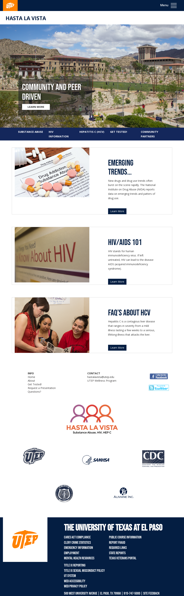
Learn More (117, 211)
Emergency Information (78, 548)
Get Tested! (35, 384)
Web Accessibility (74, 581)
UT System (70, 576)
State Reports (117, 553)
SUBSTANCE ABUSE (30, 132)
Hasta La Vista (26, 18)
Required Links (118, 548)
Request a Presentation (42, 388)
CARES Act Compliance (77, 537)
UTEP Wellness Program (101, 380)
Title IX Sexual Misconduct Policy (84, 570)
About (31, 380)
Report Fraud (117, 542)
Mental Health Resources (79, 558)
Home (31, 377)
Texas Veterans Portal (122, 558)
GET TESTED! (118, 132)
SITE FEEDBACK (151, 593)
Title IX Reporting (74, 565)
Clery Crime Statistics (77, 542)
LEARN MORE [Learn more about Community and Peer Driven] (36, 107)
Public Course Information (125, 537)
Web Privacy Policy (75, 586)
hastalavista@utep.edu (100, 377)
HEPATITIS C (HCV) (91, 132)
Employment (71, 553)
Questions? (34, 391)
